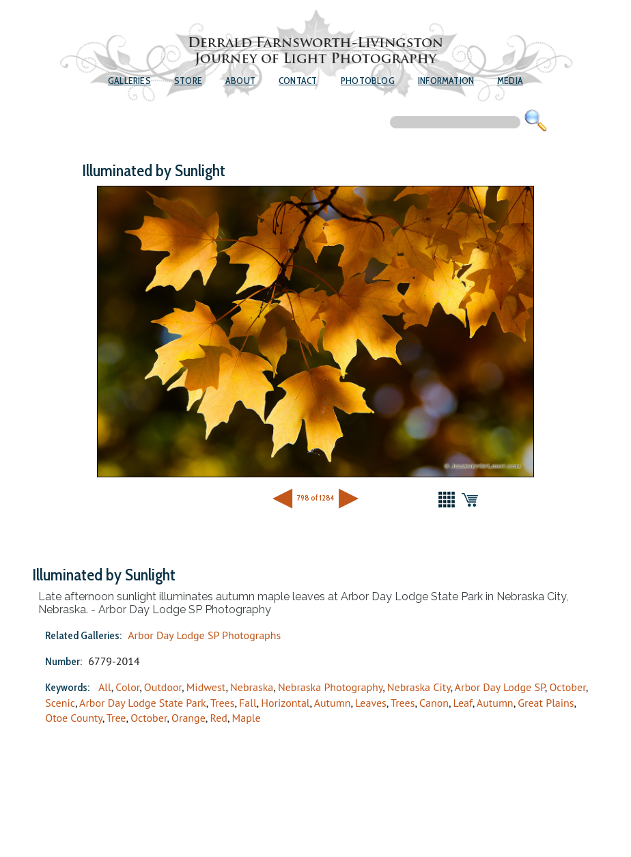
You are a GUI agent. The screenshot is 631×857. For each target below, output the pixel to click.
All (104, 687)
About (240, 80)
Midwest (206, 687)
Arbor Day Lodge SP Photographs (204, 635)
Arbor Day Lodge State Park (142, 703)
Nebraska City (419, 687)
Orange (188, 718)
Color (127, 687)
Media (510, 80)
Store (188, 80)
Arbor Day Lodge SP (500, 687)
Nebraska (251, 687)
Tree (116, 718)
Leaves (371, 703)
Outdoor (163, 687)
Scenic (60, 703)
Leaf (463, 703)
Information (446, 80)
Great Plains (546, 703)
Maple (246, 718)
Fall (248, 703)
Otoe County (73, 718)
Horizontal (285, 703)
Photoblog (368, 80)
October (567, 687)
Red (218, 718)
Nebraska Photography (330, 687)
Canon (434, 703)
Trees (222, 703)
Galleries (129, 80)
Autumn (332, 703)
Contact (298, 80)
